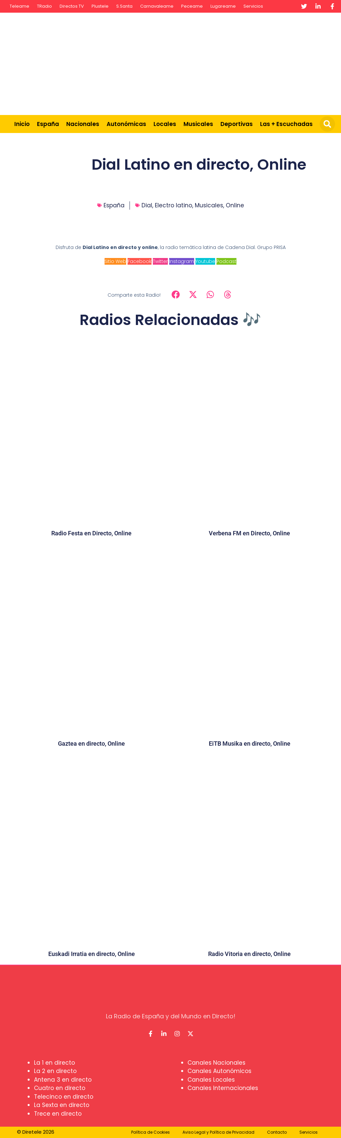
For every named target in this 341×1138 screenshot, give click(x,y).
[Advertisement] (223, 62)
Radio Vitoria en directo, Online (249, 953)
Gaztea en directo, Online (91, 743)
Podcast (226, 261)
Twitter (160, 261)
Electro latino (173, 205)
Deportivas (236, 124)
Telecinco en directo (63, 1097)
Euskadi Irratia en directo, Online (91, 953)
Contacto (277, 1132)
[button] (327, 124)
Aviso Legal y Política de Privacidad (218, 1132)
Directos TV (72, 6)
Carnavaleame (156, 6)
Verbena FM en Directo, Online (249, 533)
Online (235, 205)
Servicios (253, 6)
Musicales (198, 124)
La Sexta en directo (61, 1105)
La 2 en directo (55, 1071)
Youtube (205, 261)
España (48, 124)
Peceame (192, 6)
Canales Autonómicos (219, 1071)
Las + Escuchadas (286, 124)
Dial (147, 205)
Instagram (181, 261)
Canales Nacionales (216, 1063)
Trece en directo (58, 1114)
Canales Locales (211, 1080)
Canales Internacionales (222, 1088)
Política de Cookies (150, 1132)
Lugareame (223, 6)
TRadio (44, 6)
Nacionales (82, 124)
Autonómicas (126, 124)
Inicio (22, 124)
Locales (165, 124)
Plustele (100, 6)
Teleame (19, 6)
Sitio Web (115, 261)
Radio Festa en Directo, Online (91, 533)
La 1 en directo (54, 1063)
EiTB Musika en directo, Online (249, 743)
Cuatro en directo (59, 1088)
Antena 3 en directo (63, 1080)
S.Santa (124, 6)
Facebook (140, 261)
